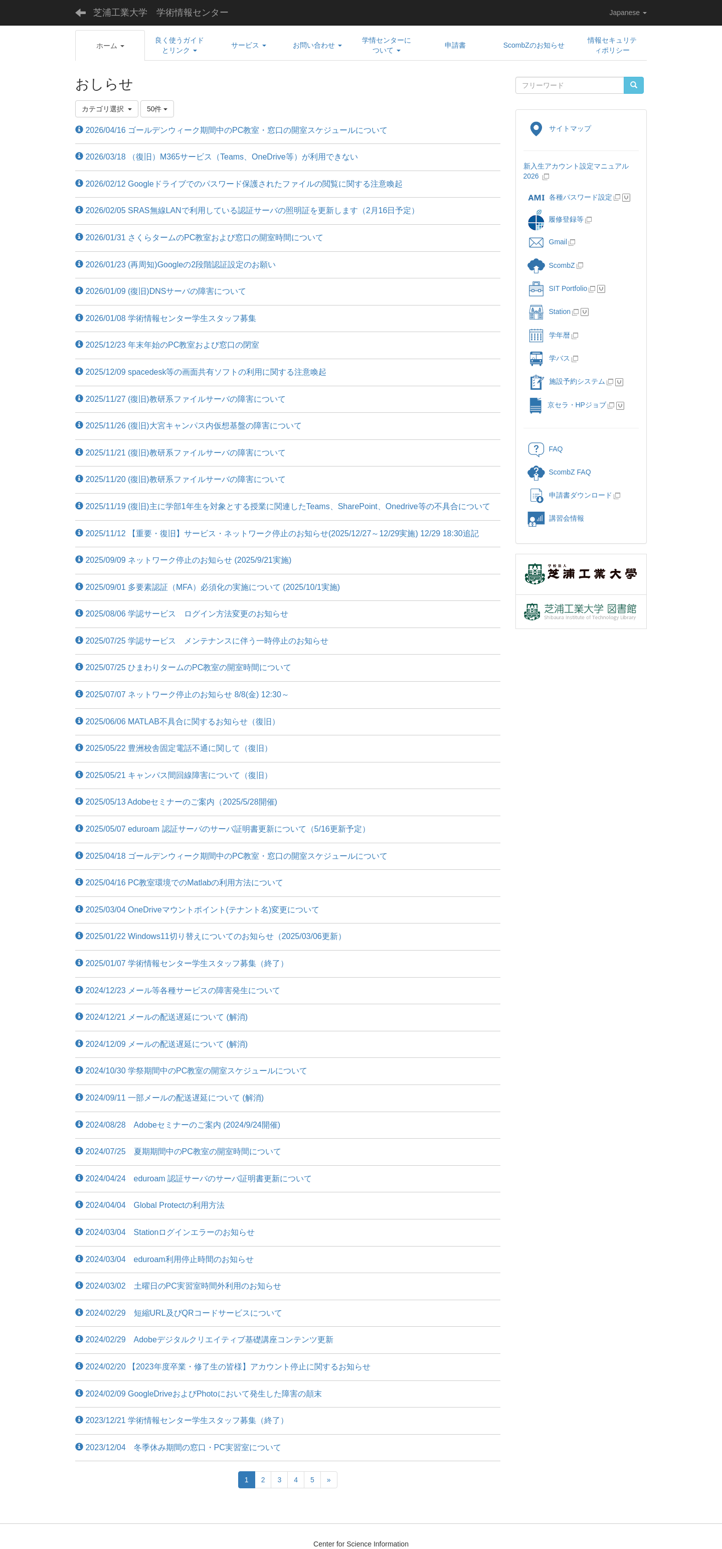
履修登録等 (555, 219)
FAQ (545, 449)
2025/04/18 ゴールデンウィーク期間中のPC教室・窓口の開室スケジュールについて (231, 856)
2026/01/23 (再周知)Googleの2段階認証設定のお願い (175, 264)
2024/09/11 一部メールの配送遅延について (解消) (169, 1098)
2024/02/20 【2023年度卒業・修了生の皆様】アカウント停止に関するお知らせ (223, 1366)
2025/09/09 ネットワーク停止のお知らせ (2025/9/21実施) (183, 560)
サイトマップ (559, 128)
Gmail (547, 242)
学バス (548, 358)
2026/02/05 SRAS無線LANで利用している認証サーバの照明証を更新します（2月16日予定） (247, 210)
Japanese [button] (628, 13)
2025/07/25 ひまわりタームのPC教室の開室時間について (183, 667)
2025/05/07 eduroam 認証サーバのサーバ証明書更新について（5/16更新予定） (222, 829)
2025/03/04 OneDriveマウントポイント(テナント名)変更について (197, 909)
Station (549, 311)
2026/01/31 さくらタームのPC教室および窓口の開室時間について (199, 237)
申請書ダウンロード (569, 495)
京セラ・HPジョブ (566, 405)
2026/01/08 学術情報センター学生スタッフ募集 (165, 318)
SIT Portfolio (557, 288)
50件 (157, 109)
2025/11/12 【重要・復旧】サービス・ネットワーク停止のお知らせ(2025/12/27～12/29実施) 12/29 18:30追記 (277, 533)
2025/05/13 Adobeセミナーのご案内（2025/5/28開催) (176, 802)
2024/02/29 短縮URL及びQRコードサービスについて (178, 1313)
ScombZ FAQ (559, 472)
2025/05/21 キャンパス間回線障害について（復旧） (173, 775)
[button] (110, 46)
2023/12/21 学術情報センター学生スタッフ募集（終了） (181, 1420)
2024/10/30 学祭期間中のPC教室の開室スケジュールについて (191, 1070)
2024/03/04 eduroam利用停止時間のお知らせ (164, 1259)
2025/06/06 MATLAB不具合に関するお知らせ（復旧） (177, 721)
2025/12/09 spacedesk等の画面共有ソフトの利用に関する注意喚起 (200, 372)
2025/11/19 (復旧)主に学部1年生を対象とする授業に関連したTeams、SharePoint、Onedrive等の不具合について (282, 506)
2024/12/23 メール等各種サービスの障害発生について (177, 990)
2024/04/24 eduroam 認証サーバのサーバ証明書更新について (193, 1178)
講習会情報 (555, 518)
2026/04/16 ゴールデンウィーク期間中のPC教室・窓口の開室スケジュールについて (231, 130)
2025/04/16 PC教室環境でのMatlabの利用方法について (179, 882)
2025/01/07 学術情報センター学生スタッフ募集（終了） (181, 963)
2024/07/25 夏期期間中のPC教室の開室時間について (178, 1151)
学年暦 (548, 335)
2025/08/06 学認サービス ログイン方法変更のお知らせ (181, 613)
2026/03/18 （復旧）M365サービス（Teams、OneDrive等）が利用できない (216, 156)
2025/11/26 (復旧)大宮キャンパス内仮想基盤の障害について (188, 425)
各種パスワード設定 (569, 197)
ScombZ (562, 265)
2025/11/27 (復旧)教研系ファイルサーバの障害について (180, 399)
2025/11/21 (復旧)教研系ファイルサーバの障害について (180, 452)
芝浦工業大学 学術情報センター (161, 13)
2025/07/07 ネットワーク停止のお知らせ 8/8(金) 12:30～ (182, 694)
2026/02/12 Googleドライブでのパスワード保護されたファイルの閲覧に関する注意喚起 (239, 184)
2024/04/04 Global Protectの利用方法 (150, 1205)
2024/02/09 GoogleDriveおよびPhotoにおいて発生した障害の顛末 (198, 1393)
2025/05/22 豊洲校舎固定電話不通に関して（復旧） (173, 748)
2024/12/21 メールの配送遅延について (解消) (161, 1017)
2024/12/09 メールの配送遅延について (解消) (161, 1044)
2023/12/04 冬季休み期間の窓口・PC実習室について (178, 1447)
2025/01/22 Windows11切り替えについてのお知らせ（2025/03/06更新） (210, 936)
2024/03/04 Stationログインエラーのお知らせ (165, 1232)
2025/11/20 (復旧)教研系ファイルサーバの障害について (180, 479)
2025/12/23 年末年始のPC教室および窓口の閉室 (167, 345)
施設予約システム (566, 381)
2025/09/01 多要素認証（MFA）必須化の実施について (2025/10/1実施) (207, 587)
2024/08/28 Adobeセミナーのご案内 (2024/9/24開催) (177, 1125)
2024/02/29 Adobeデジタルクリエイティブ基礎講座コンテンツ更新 (204, 1339)
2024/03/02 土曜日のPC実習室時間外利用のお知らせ (178, 1286)
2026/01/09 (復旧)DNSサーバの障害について (160, 291)
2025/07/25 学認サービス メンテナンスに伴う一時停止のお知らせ (201, 641)
